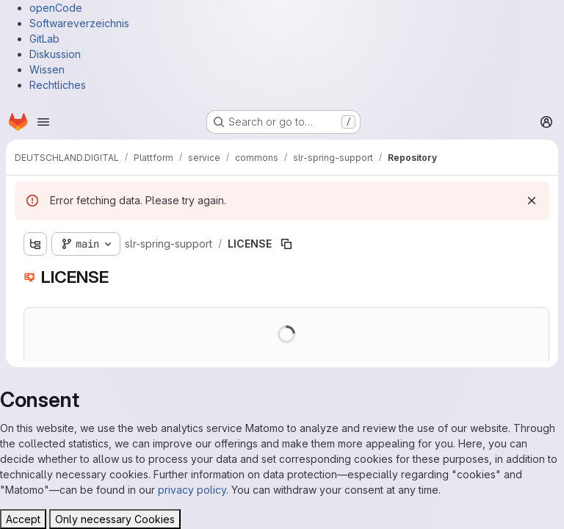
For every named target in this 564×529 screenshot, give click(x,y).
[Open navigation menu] (43, 122)
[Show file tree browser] (35, 244)
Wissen (47, 69)
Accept (23, 519)
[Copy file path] (286, 244)
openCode (55, 7)
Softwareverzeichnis (79, 23)
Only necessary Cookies (115, 519)
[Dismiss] (531, 200)
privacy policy (192, 489)
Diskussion (55, 54)
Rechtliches (57, 85)
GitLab (44, 38)
